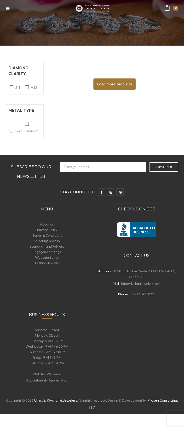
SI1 (17, 87)
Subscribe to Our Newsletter (31, 172)
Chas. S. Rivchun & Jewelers (55, 400)
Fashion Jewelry (47, 263)
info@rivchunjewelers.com (141, 283)
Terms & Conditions (47, 235)
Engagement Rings (47, 252)
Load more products (114, 84)
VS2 (34, 87)
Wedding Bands (47, 257)
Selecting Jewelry (47, 241)
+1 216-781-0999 (142, 294)
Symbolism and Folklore (47, 246)
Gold (19, 131)
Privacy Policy (47, 230)
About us (47, 224)
